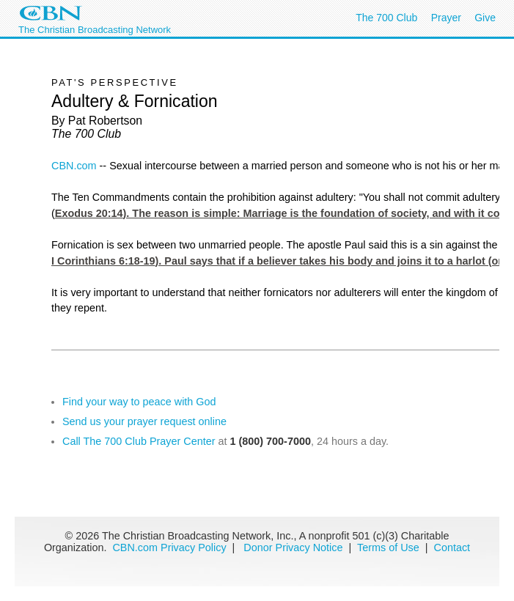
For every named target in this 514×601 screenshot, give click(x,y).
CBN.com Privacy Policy (169, 547)
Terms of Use (389, 547)
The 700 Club (386, 17)
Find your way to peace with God (139, 402)
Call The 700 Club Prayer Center (139, 441)
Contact (452, 547)
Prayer (446, 17)
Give (485, 17)
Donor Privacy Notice (292, 547)
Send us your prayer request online (144, 421)
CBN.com (74, 166)
